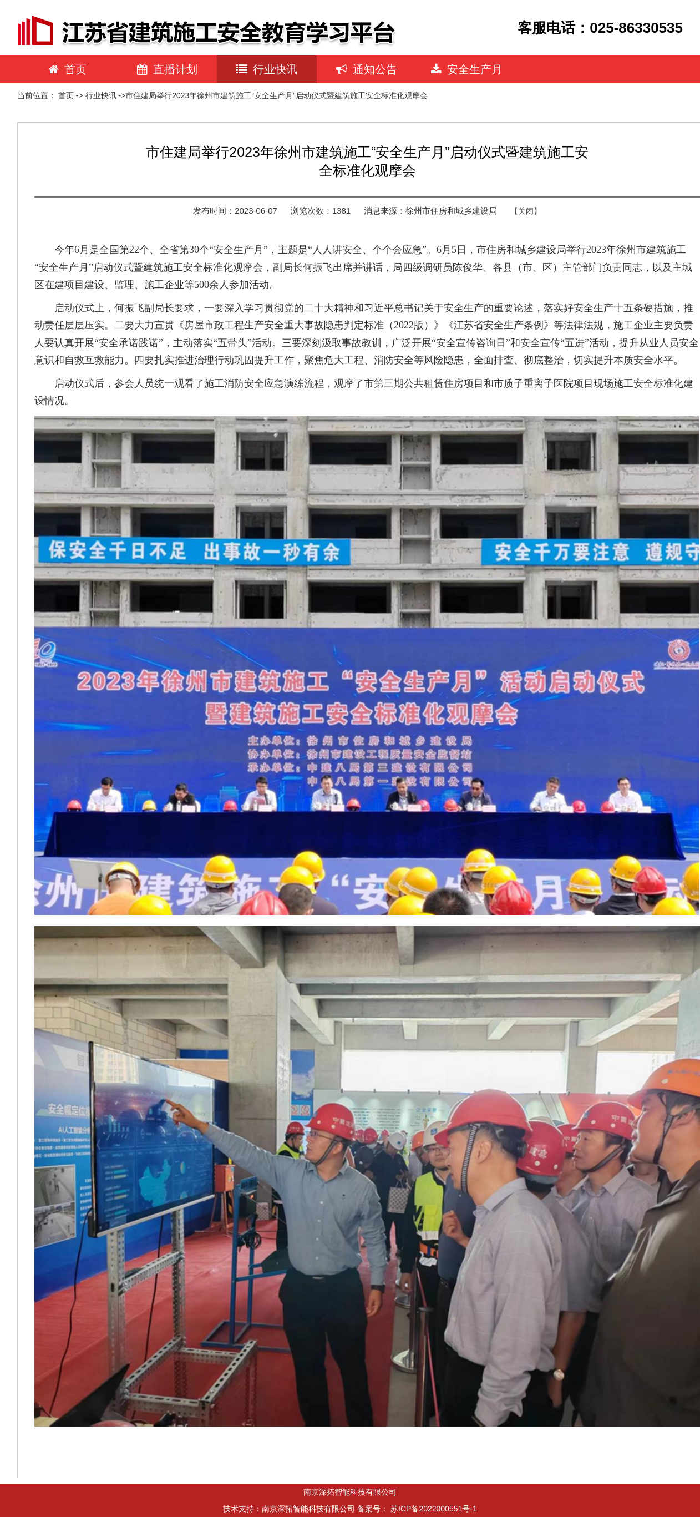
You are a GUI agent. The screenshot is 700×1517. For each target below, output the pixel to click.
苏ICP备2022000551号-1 (433, 1508)
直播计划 (167, 69)
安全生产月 (467, 69)
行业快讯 (266, 69)
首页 (67, 69)
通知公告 (366, 69)
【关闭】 (525, 210)
